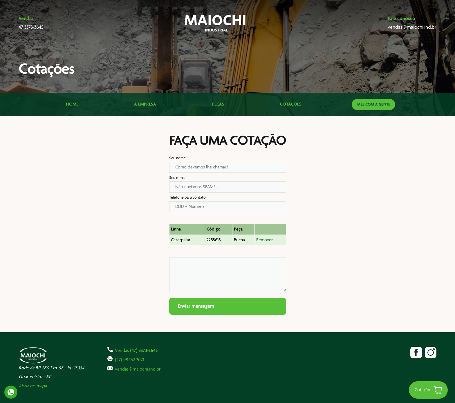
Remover (264, 240)
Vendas (132, 350)
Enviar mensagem (196, 306)
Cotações (290, 104)
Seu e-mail (177, 178)
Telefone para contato (187, 197)
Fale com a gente (373, 104)
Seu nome (177, 158)
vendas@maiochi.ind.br (134, 368)
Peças (218, 104)
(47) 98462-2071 (125, 359)
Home (72, 104)
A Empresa (145, 104)
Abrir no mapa (33, 386)
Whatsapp (10, 392)
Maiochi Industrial (216, 23)
